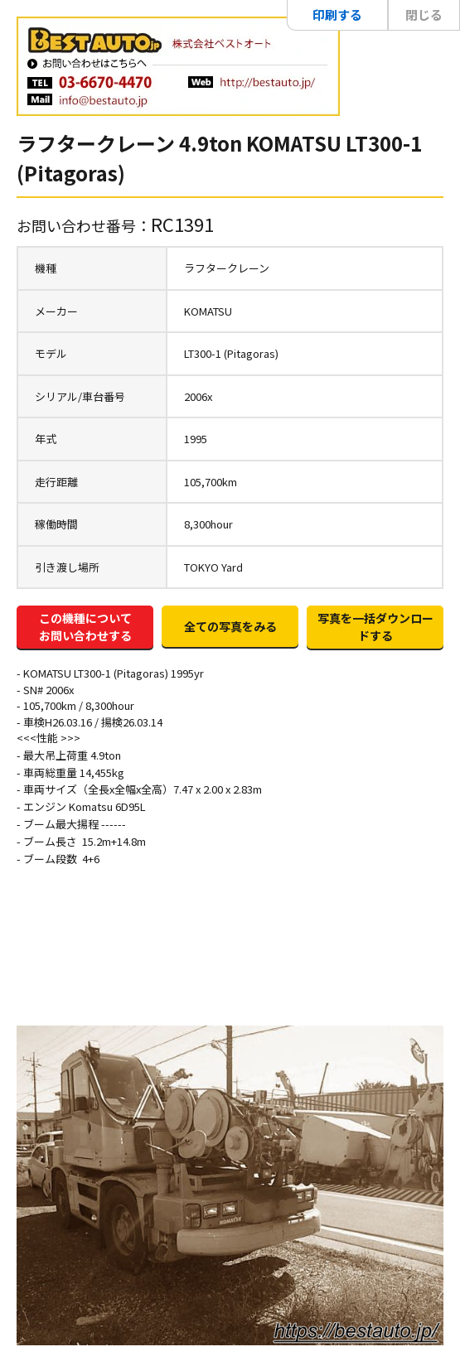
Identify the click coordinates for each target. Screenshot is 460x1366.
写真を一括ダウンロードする (375, 627)
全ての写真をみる (230, 626)
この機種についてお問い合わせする (85, 627)
